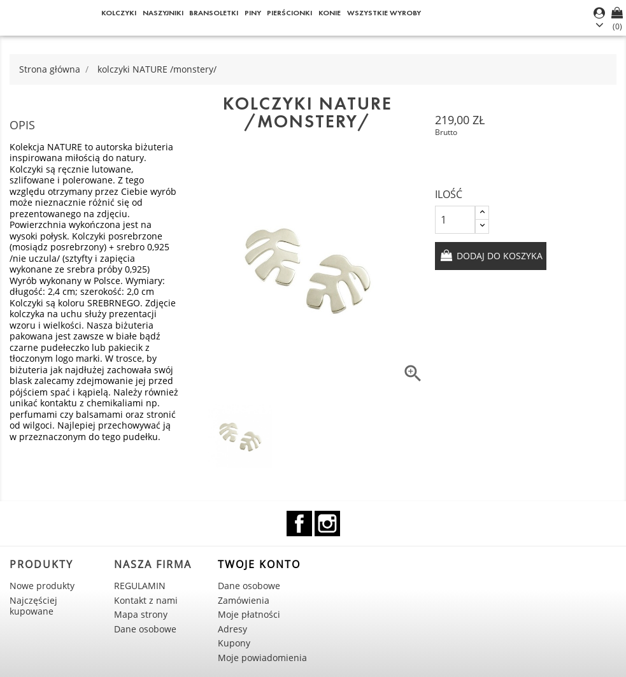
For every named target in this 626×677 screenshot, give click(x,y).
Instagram (327, 523)
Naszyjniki (163, 12)
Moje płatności (249, 614)
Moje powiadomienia (262, 658)
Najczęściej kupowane (33, 606)
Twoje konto (259, 564)
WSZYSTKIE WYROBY (384, 12)
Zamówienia (243, 600)
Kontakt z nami (146, 600)
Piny (253, 12)
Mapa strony (140, 614)
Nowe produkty (42, 586)
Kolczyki (118, 12)
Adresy (232, 629)
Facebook (299, 523)
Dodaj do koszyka (498, 256)
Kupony (234, 643)
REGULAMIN (140, 586)
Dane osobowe (145, 629)
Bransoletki (213, 12)
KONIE (329, 12)
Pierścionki (289, 12)
